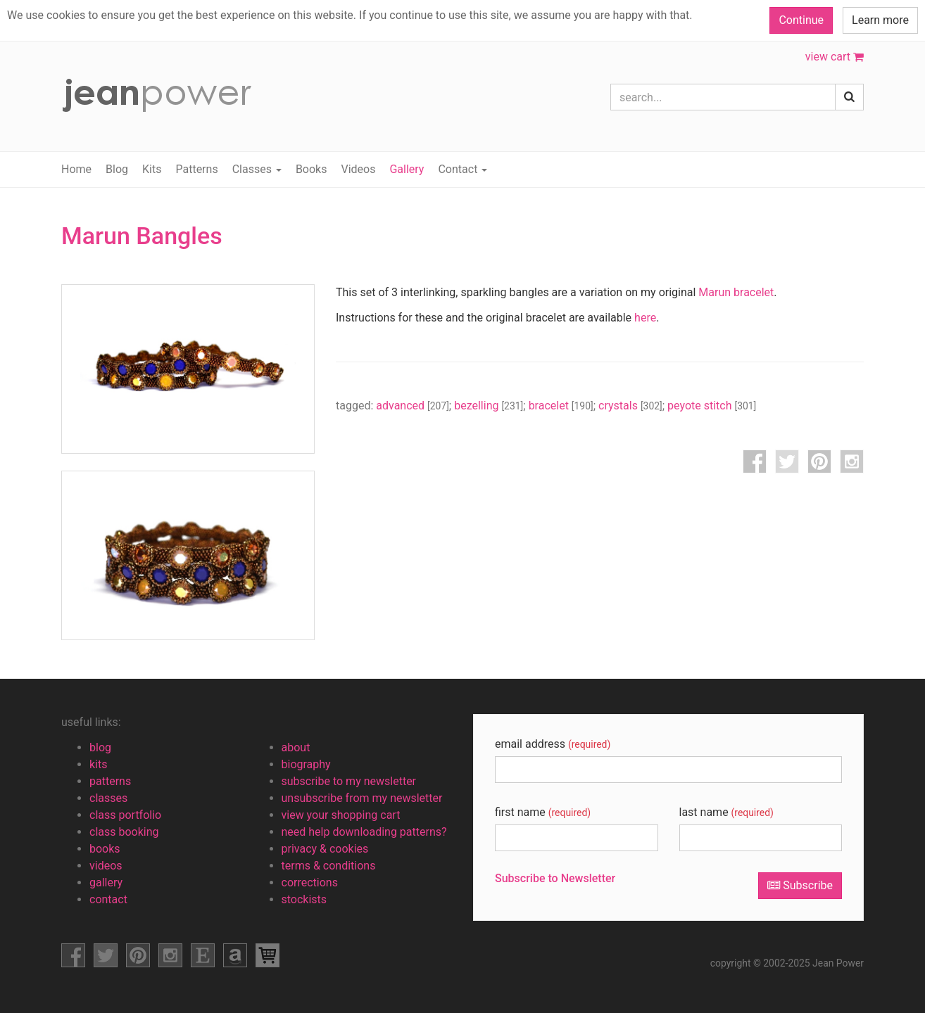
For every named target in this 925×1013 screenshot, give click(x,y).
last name (726, 812)
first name (543, 812)
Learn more (880, 20)
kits (98, 764)
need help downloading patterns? (364, 832)
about (296, 747)
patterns (110, 781)
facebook (755, 461)
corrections (310, 882)
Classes (257, 169)
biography (306, 764)
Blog (117, 169)
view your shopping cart (341, 815)
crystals (630, 405)
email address (552, 744)
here (645, 317)
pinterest (819, 461)
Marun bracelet (736, 292)
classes (108, 798)
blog (100, 747)
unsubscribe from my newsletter (362, 798)
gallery (105, 882)
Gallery (406, 169)
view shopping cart (267, 955)
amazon (235, 955)
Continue (801, 20)
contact (108, 899)
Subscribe (800, 885)
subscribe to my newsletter (349, 781)
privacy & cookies (325, 848)
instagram (852, 461)
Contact (462, 169)
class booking (124, 832)
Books (311, 169)
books (104, 848)
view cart (834, 56)
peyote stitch (711, 405)
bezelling (488, 405)
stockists (304, 899)
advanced (412, 405)
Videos (358, 169)
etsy (203, 955)
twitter (787, 461)
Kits (151, 169)
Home (76, 169)
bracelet (561, 405)
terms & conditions (329, 865)
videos (105, 865)
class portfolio (125, 815)
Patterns (196, 169)
